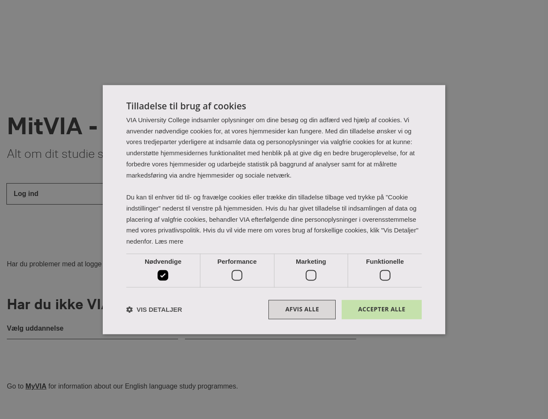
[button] (154, 309)
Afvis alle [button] (302, 309)
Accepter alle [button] (381, 309)
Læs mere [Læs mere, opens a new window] (169, 241)
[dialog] (274, 210)
